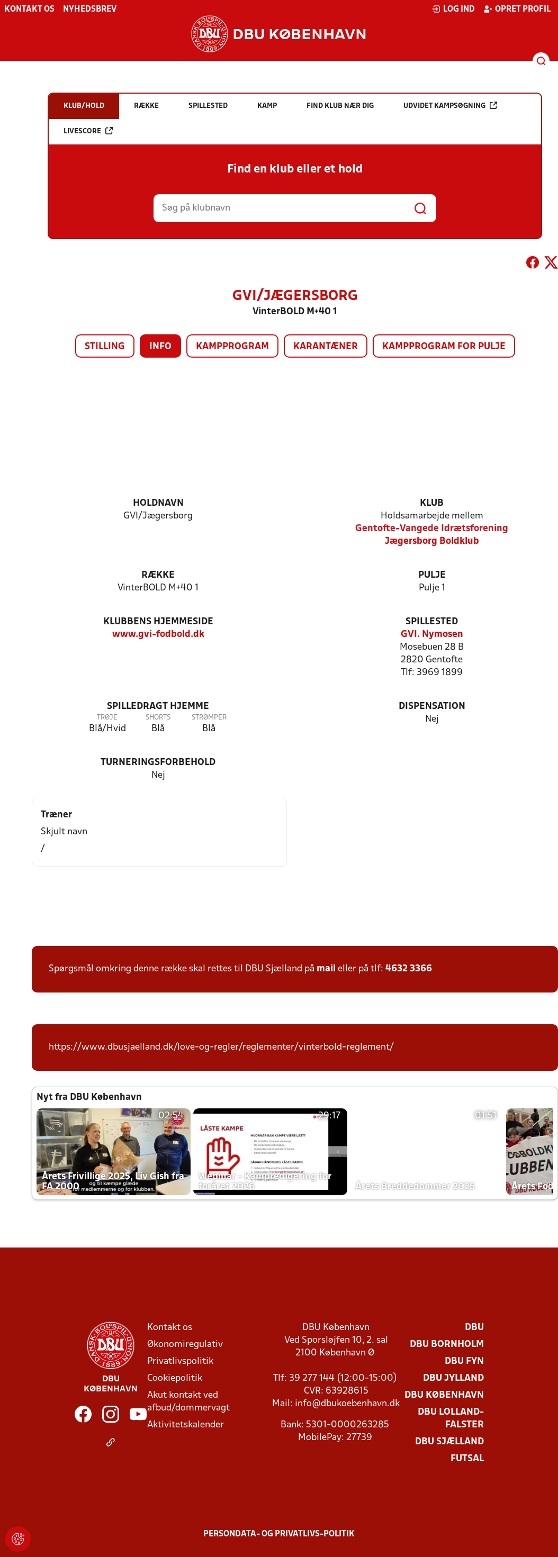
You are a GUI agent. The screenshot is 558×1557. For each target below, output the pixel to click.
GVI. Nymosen (432, 634)
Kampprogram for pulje (444, 346)
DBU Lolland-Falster (451, 1418)
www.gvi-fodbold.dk (158, 634)
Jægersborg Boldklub (432, 541)
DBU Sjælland (449, 1441)
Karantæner (325, 346)
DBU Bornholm (447, 1344)
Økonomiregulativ (185, 1344)
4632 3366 (408, 968)
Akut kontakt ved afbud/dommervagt (188, 1402)
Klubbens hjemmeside (158, 621)
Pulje (432, 575)
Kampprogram (232, 346)
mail (326, 968)
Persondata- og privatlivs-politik (279, 1534)
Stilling (105, 346)
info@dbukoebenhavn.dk (347, 1403)
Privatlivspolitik (180, 1361)
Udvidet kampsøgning (450, 106)
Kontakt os (29, 9)
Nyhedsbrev (89, 9)
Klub (432, 503)
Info (160, 346)
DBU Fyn (464, 1361)
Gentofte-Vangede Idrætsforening (431, 528)
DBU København (444, 1395)
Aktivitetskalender (185, 1425)
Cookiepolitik (174, 1378)
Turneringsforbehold (158, 762)
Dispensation (432, 706)
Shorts (158, 717)
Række (158, 575)
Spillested (432, 621)
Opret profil (517, 9)
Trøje (107, 717)
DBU (474, 1327)
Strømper (209, 717)
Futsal (467, 1458)
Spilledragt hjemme (158, 706)
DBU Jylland (453, 1378)
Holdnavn (158, 503)
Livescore (88, 131)
